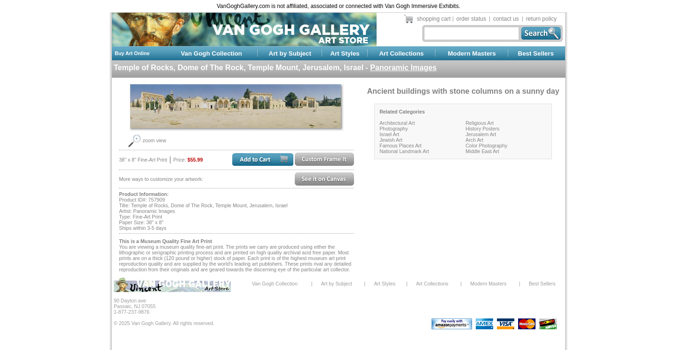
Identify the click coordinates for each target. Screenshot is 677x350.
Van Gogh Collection (211, 53)
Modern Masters (472, 53)
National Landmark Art (404, 151)
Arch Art (474, 140)
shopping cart (434, 19)
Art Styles (345, 53)
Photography (393, 128)
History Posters (482, 128)
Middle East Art (482, 151)
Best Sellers (536, 53)
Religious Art (479, 123)
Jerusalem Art (480, 134)
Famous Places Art (400, 145)
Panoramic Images (403, 68)
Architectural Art (397, 123)
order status (471, 19)
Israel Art (389, 134)
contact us (506, 19)
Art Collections (401, 53)
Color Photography (486, 145)
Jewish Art (390, 140)
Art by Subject (290, 53)
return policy (541, 19)
